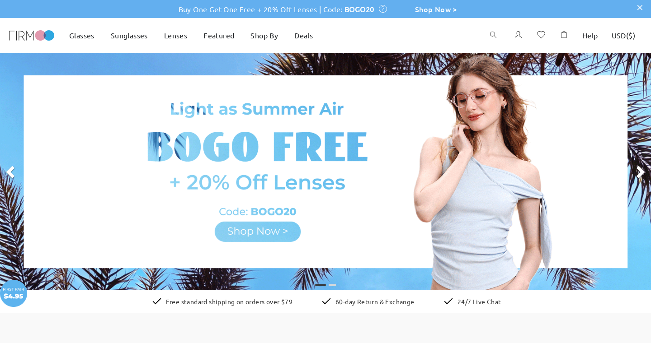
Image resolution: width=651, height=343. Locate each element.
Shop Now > (436, 9)
